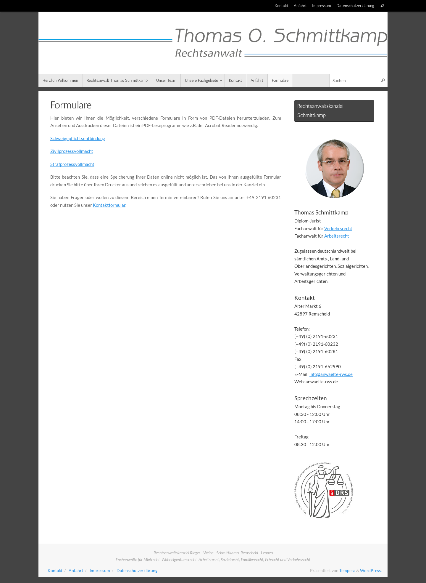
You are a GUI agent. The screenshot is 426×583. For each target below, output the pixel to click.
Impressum (321, 5)
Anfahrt (300, 5)
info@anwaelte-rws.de (331, 374)
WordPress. (371, 570)
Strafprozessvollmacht (72, 164)
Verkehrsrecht (338, 228)
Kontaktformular (109, 205)
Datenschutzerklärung (355, 5)
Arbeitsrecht (336, 235)
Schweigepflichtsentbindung (77, 138)
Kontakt (281, 5)
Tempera (347, 570)
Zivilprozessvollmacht (71, 151)
